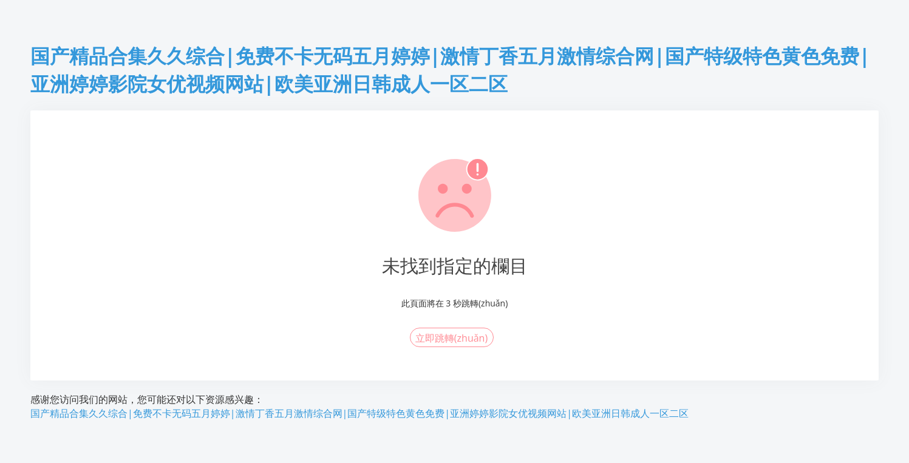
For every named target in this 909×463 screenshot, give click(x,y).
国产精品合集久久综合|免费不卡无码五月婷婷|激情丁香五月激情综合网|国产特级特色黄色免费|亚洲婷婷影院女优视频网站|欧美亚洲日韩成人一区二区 (359, 413)
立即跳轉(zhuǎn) (451, 338)
